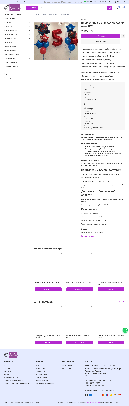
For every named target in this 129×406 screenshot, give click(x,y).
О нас (26, 2)
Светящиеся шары (10, 46)
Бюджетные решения (11, 62)
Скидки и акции (40, 368)
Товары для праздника (11, 70)
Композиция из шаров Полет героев (47, 282)
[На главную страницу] (13, 8)
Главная (37, 14)
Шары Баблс (8, 42)
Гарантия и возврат (42, 377)
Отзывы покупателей (42, 380)
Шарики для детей (10, 38)
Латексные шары (9, 58)
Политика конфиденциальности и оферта (16, 383)
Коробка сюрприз (66, 368)
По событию (8, 22)
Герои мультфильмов (50, 14)
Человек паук (64, 14)
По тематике (8, 26)
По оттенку (7, 78)
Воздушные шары (10, 2)
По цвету (7, 74)
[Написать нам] (90, 2)
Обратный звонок (91, 376)
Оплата (38, 365)
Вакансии (6, 374)
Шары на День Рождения (12, 14)
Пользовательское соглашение (13, 380)
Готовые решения (9, 18)
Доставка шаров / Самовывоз (45, 383)
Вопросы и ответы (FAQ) (11, 377)
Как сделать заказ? (42, 374)
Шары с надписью (10, 50)
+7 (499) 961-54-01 (119, 2)
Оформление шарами (11, 66)
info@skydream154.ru (98, 373)
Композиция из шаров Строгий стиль (79, 282)
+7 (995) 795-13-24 (104, 2)
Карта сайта (7, 371)
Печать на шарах (66, 365)
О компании (7, 368)
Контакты (33, 2)
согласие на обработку (93, 402)
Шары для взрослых (10, 34)
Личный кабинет (41, 371)
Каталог (20, 2)
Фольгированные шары (12, 54)
